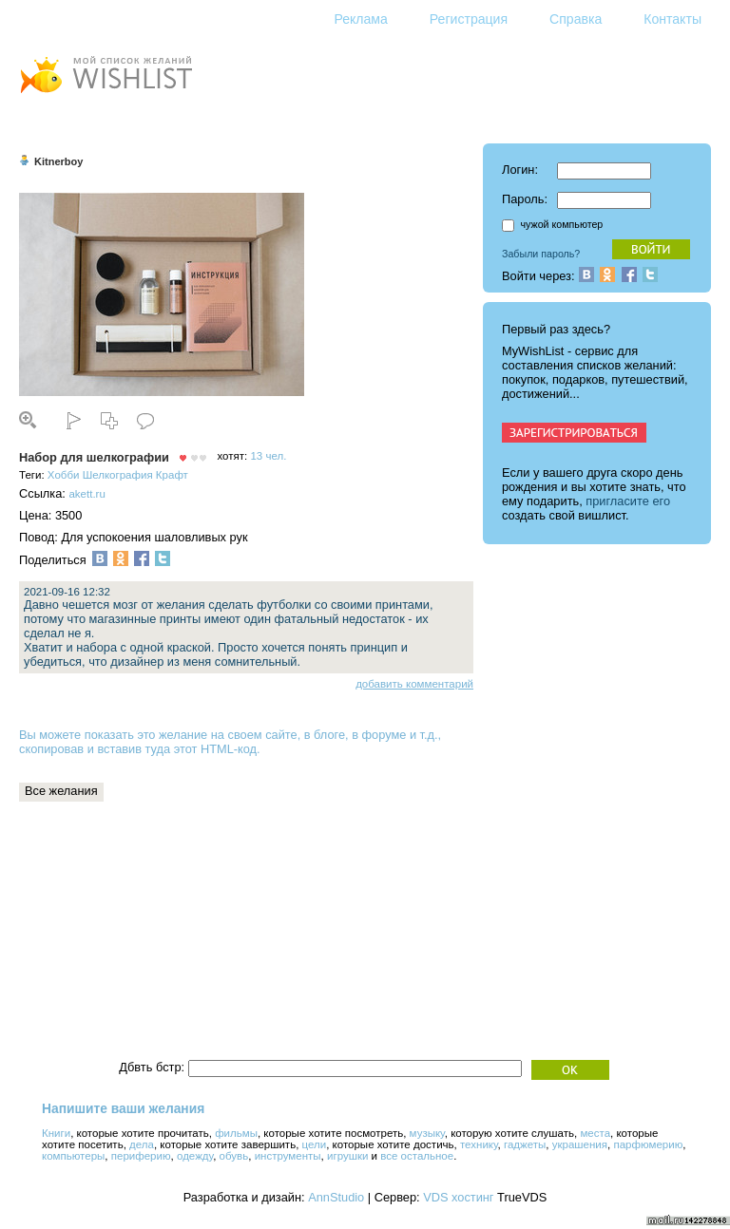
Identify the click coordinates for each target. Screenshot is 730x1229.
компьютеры (73, 1156)
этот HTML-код (215, 749)
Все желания (61, 791)
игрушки (347, 1156)
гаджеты (525, 1144)
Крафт (172, 475)
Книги (56, 1133)
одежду (195, 1156)
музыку (427, 1133)
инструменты (288, 1156)
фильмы (236, 1133)
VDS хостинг (458, 1197)
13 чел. (268, 456)
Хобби (64, 475)
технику (479, 1144)
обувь (234, 1156)
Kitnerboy (58, 161)
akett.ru (86, 494)
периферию (141, 1156)
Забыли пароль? (541, 253)
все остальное (416, 1156)
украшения (579, 1144)
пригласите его (628, 501)
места (595, 1133)
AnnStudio (336, 1197)
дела (141, 1144)
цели (314, 1144)
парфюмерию (647, 1144)
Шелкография (118, 475)
